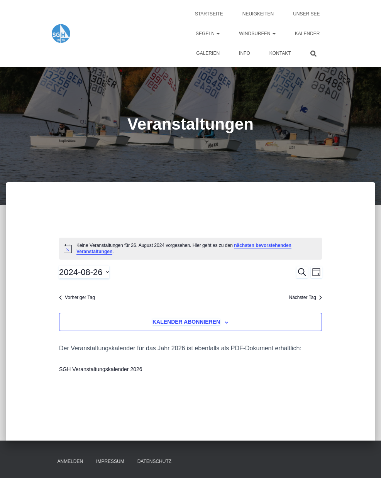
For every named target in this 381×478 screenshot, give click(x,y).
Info (244, 53)
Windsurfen (257, 33)
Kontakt (280, 53)
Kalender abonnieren (186, 322)
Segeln (208, 33)
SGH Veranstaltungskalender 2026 (100, 369)
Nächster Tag (305, 297)
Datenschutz (154, 461)
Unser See (306, 14)
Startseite (209, 14)
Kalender (307, 33)
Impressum (110, 461)
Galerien (208, 53)
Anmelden (70, 461)
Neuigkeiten (258, 14)
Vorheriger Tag (77, 297)
